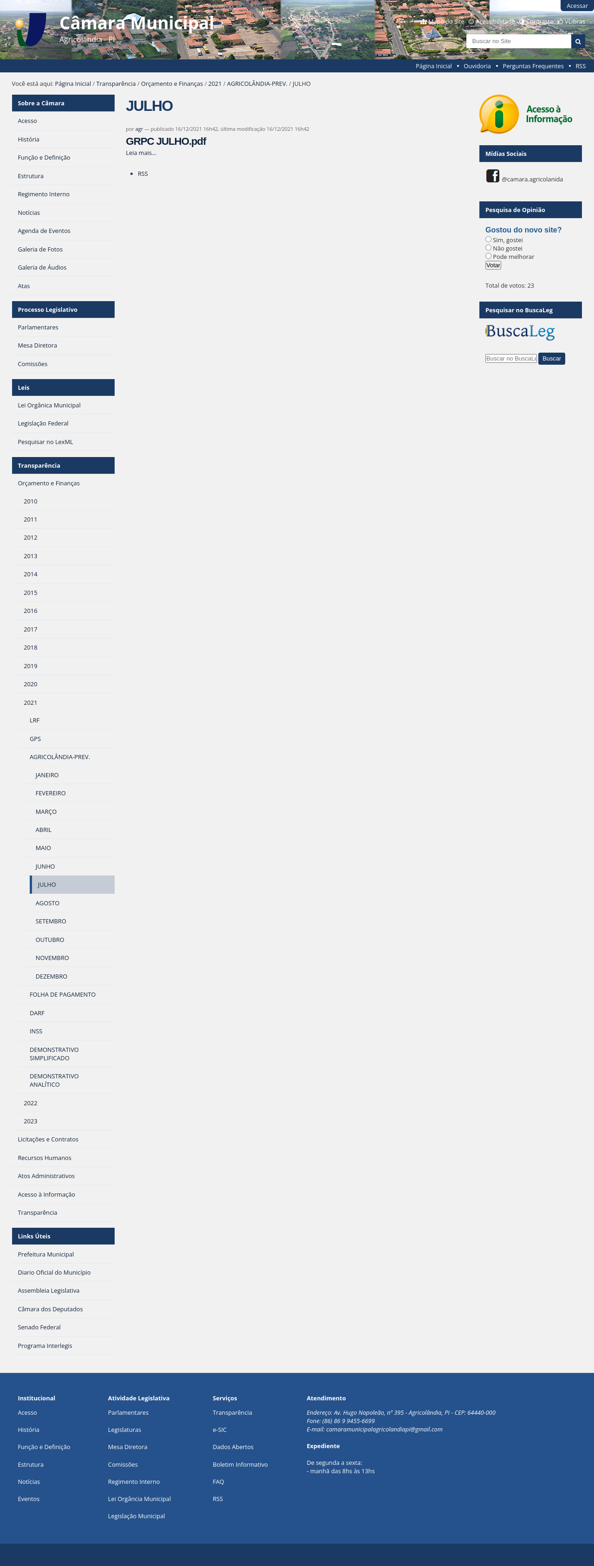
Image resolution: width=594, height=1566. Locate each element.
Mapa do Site (446, 21)
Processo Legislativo (47, 309)
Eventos (28, 1499)
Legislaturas (124, 1429)
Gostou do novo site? (523, 230)
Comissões (123, 1464)
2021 (215, 83)
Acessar (577, 5)
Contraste (539, 21)
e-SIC (219, 1429)
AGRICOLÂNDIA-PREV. (257, 83)
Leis (23, 387)
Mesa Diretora (128, 1447)
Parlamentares (128, 1412)
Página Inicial (434, 66)
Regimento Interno (134, 1481)
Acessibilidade (495, 21)
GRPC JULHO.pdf (166, 141)
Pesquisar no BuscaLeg (519, 310)
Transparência (116, 83)
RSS (580, 66)
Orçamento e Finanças (172, 83)
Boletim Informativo (240, 1464)
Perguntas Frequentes (533, 66)
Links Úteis (34, 1236)
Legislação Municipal (136, 1516)
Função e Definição (44, 1447)
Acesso (27, 1412)
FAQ (218, 1481)
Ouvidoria (477, 66)
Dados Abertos (233, 1447)
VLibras (575, 21)
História (28, 1429)
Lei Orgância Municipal (139, 1499)
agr (139, 128)
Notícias (29, 1481)
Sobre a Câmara (41, 103)
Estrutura (31, 1464)
